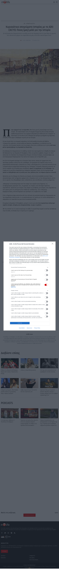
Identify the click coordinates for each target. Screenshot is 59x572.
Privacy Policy (37, 328)
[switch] (46, 270)
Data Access (29, 328)
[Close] (53, 243)
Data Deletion (22, 328)
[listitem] (29, 267)
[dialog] (29, 286)
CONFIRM (20, 323)
